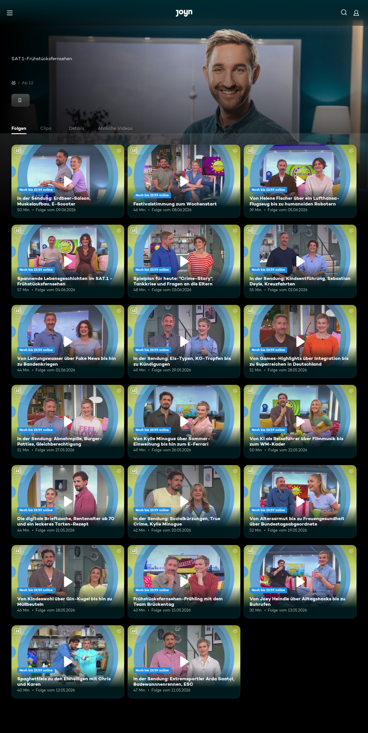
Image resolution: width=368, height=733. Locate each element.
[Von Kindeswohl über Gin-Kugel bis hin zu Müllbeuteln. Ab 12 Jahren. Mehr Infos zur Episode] (67, 581)
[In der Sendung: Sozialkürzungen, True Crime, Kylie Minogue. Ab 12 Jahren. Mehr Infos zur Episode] (184, 501)
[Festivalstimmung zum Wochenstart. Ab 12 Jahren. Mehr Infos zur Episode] (184, 181)
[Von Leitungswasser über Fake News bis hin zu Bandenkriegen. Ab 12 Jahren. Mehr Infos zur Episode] (67, 341)
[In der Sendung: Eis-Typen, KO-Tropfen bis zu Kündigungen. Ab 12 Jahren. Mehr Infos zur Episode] (184, 341)
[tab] (20, 129)
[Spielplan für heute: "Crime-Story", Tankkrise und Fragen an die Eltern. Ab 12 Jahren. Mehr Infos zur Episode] (184, 261)
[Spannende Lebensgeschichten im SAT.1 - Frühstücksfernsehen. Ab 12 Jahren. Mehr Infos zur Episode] (67, 261)
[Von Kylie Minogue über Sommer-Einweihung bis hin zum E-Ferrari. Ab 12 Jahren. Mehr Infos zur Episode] (184, 421)
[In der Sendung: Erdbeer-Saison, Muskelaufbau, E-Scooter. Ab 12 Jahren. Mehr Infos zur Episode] (67, 181)
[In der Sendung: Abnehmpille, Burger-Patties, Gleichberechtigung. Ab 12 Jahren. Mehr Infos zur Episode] (67, 421)
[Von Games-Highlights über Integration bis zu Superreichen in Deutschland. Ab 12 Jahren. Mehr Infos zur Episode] (300, 341)
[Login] (356, 13)
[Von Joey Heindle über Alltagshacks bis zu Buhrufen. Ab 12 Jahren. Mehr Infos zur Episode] (300, 581)
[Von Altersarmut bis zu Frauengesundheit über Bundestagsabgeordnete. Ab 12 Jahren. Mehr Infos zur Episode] (300, 501)
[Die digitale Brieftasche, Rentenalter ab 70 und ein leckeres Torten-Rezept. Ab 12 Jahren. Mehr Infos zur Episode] (67, 501)
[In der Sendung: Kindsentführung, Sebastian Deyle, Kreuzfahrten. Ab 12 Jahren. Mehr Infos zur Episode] (300, 261)
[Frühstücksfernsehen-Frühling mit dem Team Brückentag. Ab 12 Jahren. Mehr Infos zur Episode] (184, 581)
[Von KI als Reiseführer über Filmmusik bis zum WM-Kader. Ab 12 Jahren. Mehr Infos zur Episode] (300, 421)
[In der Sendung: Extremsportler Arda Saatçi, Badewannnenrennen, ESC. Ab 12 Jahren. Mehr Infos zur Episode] (184, 661)
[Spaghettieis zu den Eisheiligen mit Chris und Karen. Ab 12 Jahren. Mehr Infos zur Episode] (67, 661)
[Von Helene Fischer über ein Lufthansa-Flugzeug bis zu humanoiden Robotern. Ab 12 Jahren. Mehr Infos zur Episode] (300, 181)
